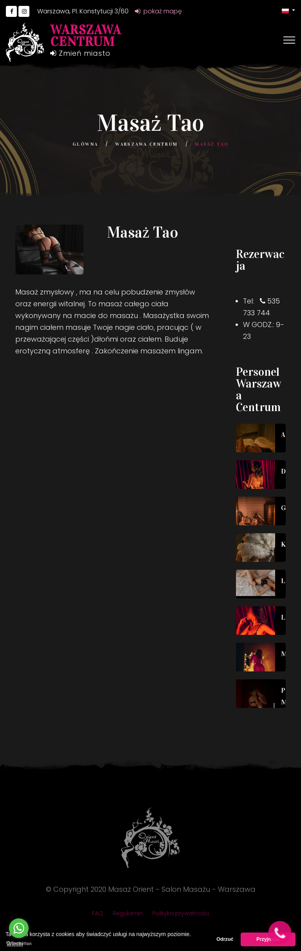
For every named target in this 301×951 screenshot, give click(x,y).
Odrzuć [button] (224, 939)
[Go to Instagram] (23, 11)
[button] (288, 10)
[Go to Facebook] (11, 11)
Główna (85, 144)
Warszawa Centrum (146, 144)
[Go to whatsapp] (19, 928)
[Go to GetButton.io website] (18, 943)
